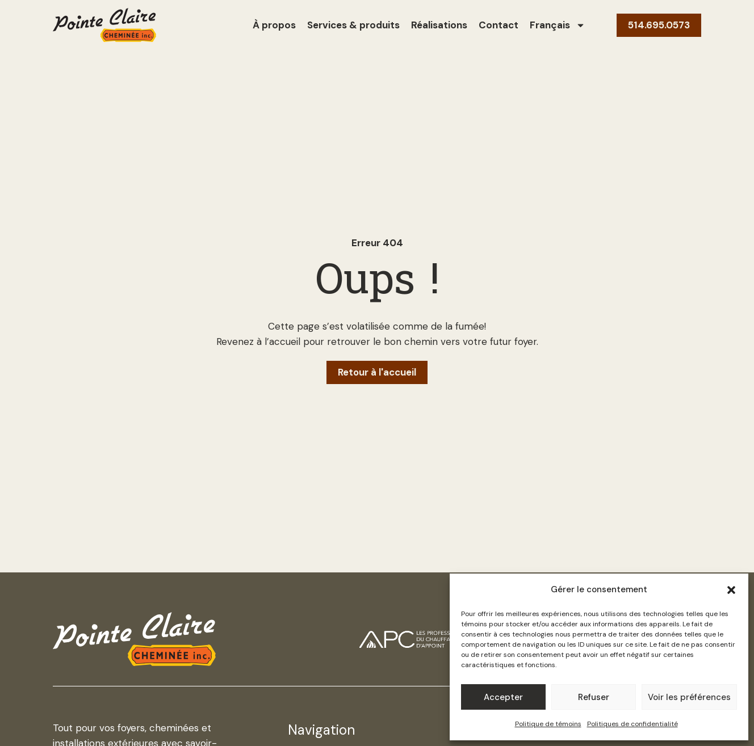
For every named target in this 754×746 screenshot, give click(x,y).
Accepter (503, 697)
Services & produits (353, 25)
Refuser (593, 697)
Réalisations (439, 25)
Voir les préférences (689, 697)
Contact (498, 25)
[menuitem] (557, 25)
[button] (731, 590)
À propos (274, 25)
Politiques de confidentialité (632, 723)
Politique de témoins (548, 723)
